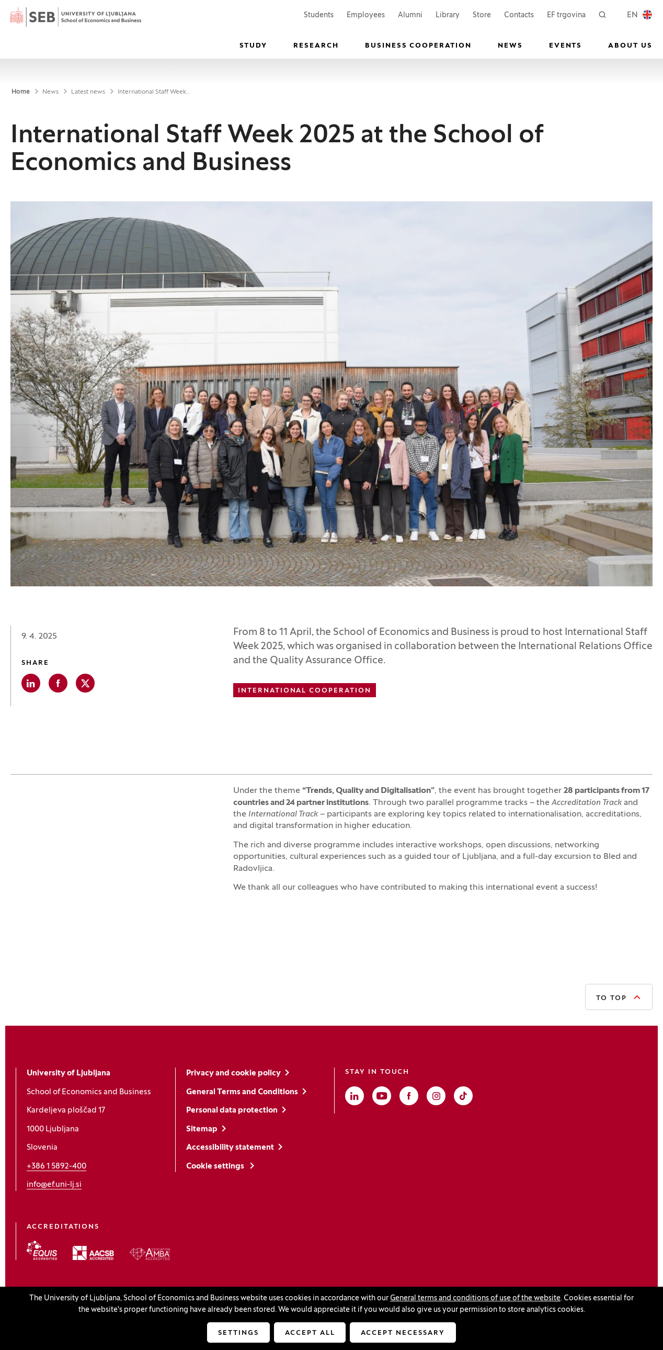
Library (448, 15)
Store (482, 14)
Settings (238, 1333)
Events (565, 46)
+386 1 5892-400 (56, 1166)
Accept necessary (402, 1333)
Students (319, 14)
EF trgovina (566, 14)
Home (21, 92)
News (510, 46)
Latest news (88, 92)
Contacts (519, 15)
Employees (366, 14)
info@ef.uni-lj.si (54, 1184)
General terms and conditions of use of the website (475, 1298)
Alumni (410, 15)
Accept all (310, 1333)
